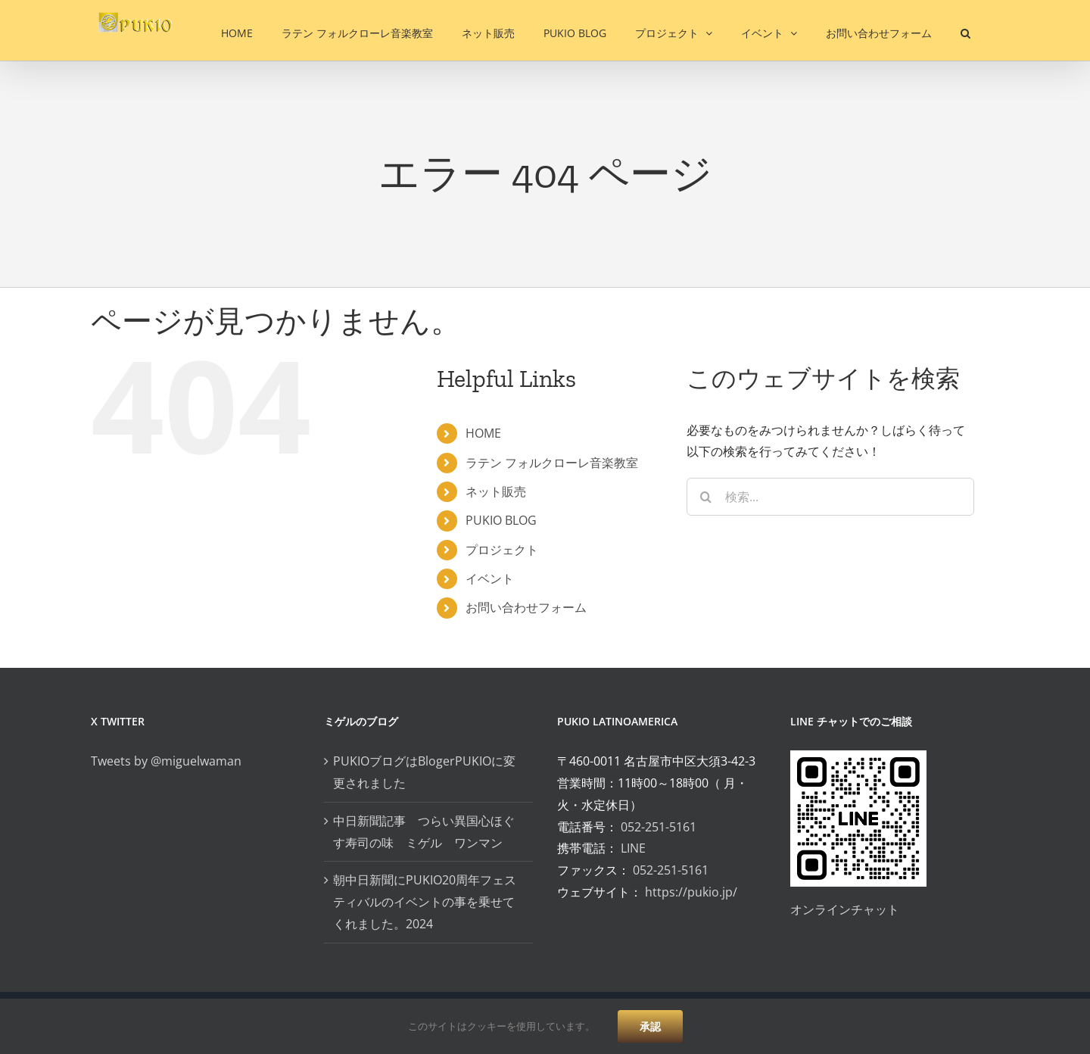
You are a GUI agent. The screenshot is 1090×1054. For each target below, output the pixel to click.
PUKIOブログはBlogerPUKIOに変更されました (424, 772)
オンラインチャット (844, 909)
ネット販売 (496, 491)
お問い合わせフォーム (526, 607)
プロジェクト (502, 549)
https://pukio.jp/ (691, 892)
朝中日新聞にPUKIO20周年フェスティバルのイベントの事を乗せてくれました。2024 (424, 902)
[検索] (705, 497)
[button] (965, 30)
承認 (650, 1026)
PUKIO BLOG (501, 520)
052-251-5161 (658, 827)
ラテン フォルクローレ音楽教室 (552, 462)
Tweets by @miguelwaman (166, 761)
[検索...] (830, 497)
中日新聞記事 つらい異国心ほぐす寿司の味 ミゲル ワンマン (424, 831)
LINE (633, 848)
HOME (483, 433)
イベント (490, 578)
